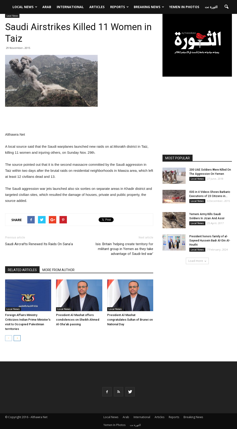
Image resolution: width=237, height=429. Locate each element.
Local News (24, 5)
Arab (46, 5)
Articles (97, 5)
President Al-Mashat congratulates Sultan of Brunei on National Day (130, 319)
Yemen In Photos (184, 5)
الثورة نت (211, 5)
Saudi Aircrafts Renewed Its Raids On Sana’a (39, 244)
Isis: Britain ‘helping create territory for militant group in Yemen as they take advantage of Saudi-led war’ (124, 249)
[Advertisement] (79, 120)
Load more (197, 261)
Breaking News (149, 5)
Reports (119, 5)
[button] (226, 5)
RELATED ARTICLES (22, 270)
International (70, 5)
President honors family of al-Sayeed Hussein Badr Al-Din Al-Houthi (209, 240)
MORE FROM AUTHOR (58, 270)
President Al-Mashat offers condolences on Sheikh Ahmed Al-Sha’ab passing (77, 319)
